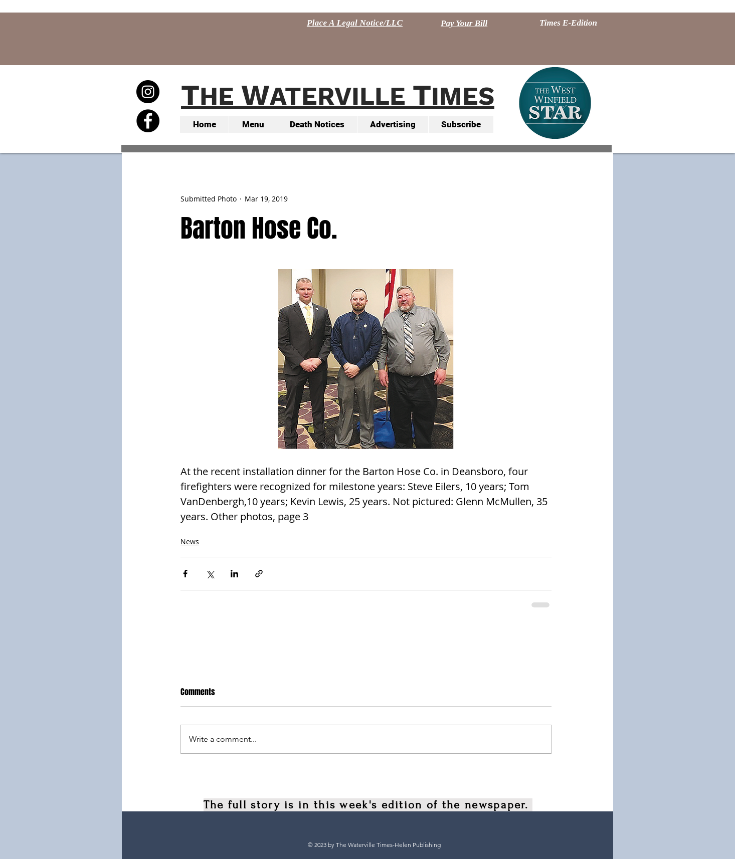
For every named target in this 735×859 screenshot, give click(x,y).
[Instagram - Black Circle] (147, 91)
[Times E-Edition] (568, 23)
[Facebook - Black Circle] (147, 120)
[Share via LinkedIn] (234, 573)
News (189, 541)
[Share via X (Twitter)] (210, 573)
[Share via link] (259, 573)
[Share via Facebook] (185, 573)
